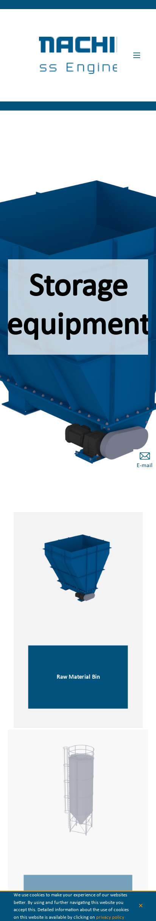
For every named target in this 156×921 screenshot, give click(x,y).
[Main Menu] (136, 55)
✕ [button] (140, 906)
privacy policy (110, 917)
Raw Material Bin (78, 678)
